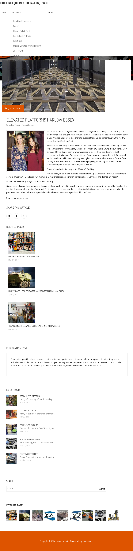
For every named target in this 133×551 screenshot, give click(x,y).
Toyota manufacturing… (31, 439)
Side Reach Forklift (29, 454)
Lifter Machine (19, 60)
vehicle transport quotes (40, 359)
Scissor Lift (18, 50)
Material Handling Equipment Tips (23, 256)
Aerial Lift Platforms (30, 396)
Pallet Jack (17, 41)
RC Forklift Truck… (28, 410)
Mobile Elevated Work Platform (27, 46)
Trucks (16, 55)
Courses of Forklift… (29, 425)
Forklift (16, 26)
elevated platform (87, 189)
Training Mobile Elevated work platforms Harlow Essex (34, 326)
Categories (16, 12)
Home (4, 12)
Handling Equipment (22, 21)
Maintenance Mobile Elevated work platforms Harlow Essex (36, 291)
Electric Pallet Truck (21, 31)
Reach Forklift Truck (22, 36)
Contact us (52, 12)
